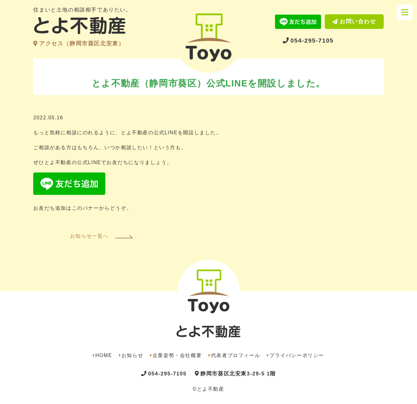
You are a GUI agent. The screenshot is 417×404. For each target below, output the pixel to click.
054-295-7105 (312, 40)
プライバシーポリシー (296, 355)
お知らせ (132, 355)
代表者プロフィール (235, 355)
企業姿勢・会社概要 (177, 355)
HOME (103, 355)
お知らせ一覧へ (89, 236)
